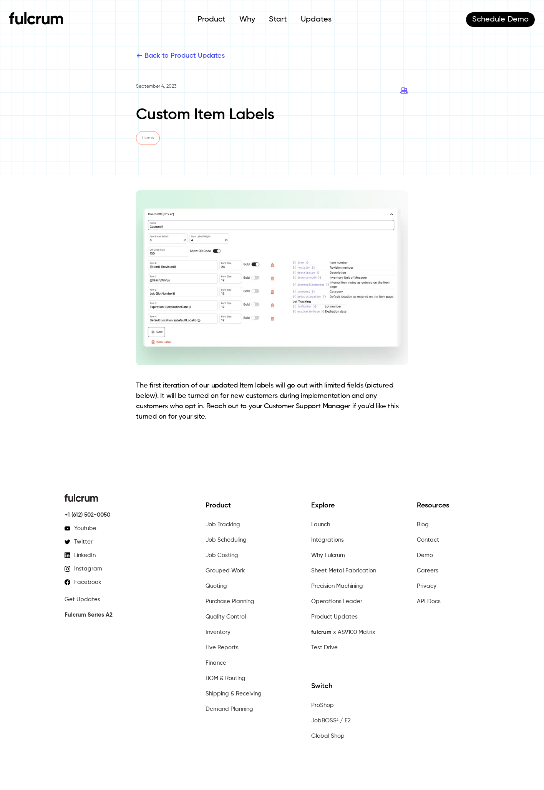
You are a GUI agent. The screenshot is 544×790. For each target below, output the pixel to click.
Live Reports (222, 647)
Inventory (218, 632)
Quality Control (226, 617)
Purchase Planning (230, 601)
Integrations (327, 540)
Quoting (216, 586)
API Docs (429, 601)
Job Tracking (223, 524)
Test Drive (324, 647)
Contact (428, 540)
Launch (320, 524)
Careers (427, 571)
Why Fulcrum (328, 555)
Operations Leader (336, 601)
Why (247, 19)
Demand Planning (229, 709)
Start (278, 19)
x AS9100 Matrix (343, 632)
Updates (316, 19)
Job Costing (222, 555)
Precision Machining (337, 586)
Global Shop (328, 736)
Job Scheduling (226, 540)
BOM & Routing (225, 678)
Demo (500, 19)
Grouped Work (225, 571)
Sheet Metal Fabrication (343, 571)
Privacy (426, 586)
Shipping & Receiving (234, 694)
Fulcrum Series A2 (89, 615)
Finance (216, 663)
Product (211, 19)
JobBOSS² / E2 (331, 720)
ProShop (322, 705)
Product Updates (334, 617)
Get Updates (82, 599)
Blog (423, 524)
